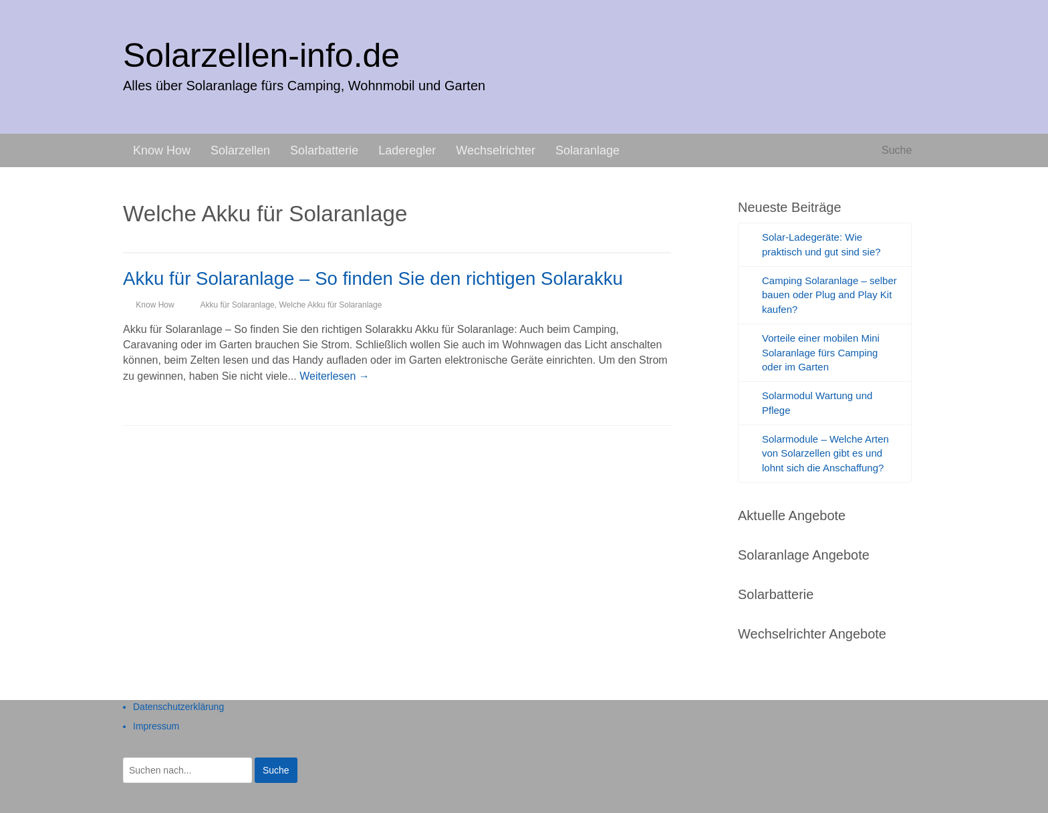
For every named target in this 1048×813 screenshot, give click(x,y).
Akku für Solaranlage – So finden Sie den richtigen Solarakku (373, 278)
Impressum (156, 726)
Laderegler (407, 150)
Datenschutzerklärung (178, 706)
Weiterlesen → (334, 376)
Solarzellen (240, 150)
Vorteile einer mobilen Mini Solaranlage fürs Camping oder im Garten (821, 352)
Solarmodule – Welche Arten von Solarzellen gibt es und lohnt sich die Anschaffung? (825, 453)
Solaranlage (587, 150)
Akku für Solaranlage (237, 305)
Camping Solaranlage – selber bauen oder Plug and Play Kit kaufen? (829, 295)
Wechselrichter (495, 150)
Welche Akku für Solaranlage (330, 305)
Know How (161, 150)
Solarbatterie (324, 150)
